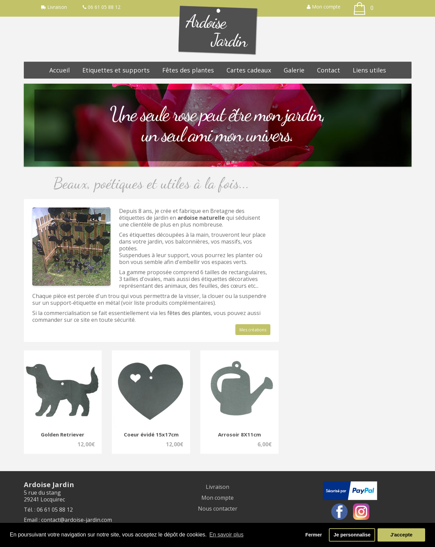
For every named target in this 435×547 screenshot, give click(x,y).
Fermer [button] (313, 534)
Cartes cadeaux (249, 70)
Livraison (217, 487)
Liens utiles (369, 70)
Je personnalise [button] (352, 534)
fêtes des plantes (189, 313)
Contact (328, 70)
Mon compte (323, 6)
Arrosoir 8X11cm (239, 434)
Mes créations (252, 330)
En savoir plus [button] (226, 534)
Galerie (294, 70)
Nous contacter (217, 508)
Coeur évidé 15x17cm (151, 434)
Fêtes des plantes (188, 70)
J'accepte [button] (401, 534)
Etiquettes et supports (116, 70)
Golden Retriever (62, 434)
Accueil (59, 70)
